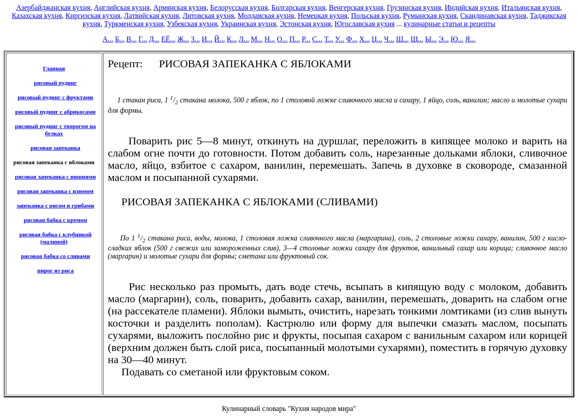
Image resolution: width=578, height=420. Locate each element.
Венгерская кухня (356, 7)
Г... (143, 39)
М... (256, 39)
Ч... (389, 39)
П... (294, 39)
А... (108, 39)
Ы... (431, 39)
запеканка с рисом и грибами (55, 205)
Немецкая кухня (322, 15)
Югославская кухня (365, 24)
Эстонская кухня (305, 24)
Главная (54, 68)
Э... (443, 39)
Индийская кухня (471, 7)
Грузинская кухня (414, 7)
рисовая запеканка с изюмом (55, 191)
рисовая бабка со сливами (55, 256)
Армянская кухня (179, 7)
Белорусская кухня (239, 7)
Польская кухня (375, 15)
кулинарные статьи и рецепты (449, 24)
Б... (120, 39)
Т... (328, 39)
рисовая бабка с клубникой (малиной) (55, 238)
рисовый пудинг (55, 82)
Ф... (352, 39)
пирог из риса (55, 270)
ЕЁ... (168, 39)
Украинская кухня (248, 24)
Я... (470, 39)
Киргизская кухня (92, 15)
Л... (244, 39)
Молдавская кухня (266, 15)
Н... (270, 39)
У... (340, 39)
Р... (306, 39)
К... (232, 39)
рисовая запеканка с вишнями (55, 176)
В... (131, 39)
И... (207, 39)
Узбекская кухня (192, 24)
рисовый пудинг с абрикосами (55, 111)
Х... (364, 39)
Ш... (402, 39)
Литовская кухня (208, 15)
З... (195, 39)
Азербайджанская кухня (53, 7)
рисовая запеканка (55, 147)
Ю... (457, 39)
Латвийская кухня (151, 15)
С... (317, 39)
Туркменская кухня (133, 24)
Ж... (183, 39)
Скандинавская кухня (493, 15)
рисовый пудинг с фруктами (55, 97)
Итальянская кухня (531, 7)
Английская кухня (122, 7)
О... (282, 39)
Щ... (416, 39)
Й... (219, 39)
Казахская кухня (37, 15)
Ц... (377, 39)
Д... (154, 39)
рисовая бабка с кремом (55, 220)
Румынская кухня (430, 15)
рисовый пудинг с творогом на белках (55, 130)
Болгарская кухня (298, 7)
